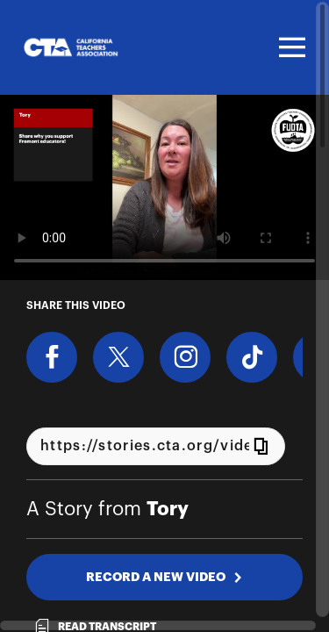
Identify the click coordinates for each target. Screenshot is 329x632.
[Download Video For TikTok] (251, 357)
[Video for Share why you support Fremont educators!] (164, 187)
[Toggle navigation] (289, 47)
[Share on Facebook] (51, 357)
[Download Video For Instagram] (185, 357)
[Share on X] (118, 357)
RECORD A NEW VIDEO (164, 577)
